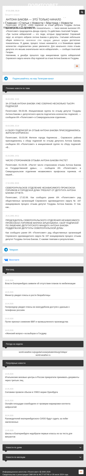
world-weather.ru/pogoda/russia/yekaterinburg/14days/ (43, 335)
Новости (37, 23)
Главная (10, 23)
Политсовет (43, 5)
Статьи (23, 23)
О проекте (27, 27)
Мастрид (51, 23)
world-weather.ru (43, 338)
